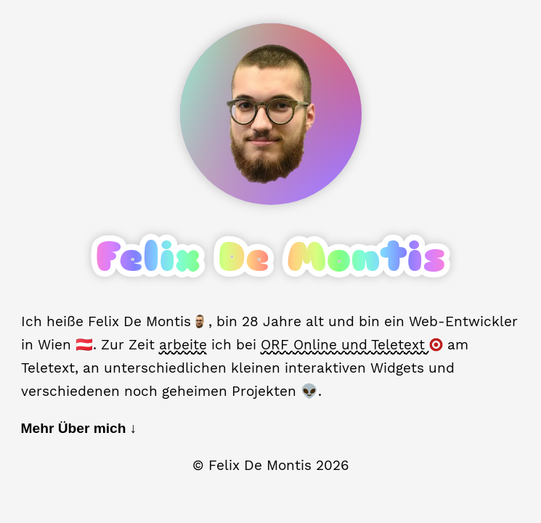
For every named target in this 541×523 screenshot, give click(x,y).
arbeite (183, 344)
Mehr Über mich (79, 428)
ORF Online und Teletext (352, 344)
